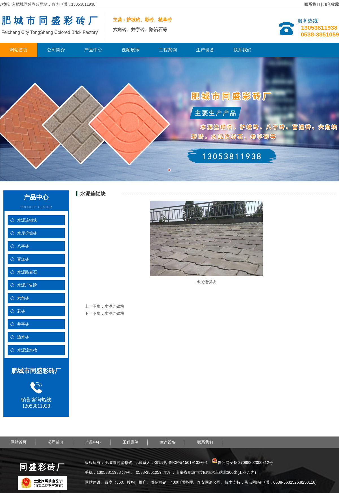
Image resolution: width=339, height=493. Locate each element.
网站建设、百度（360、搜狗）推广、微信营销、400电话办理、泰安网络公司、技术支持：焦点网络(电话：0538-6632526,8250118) (201, 482)
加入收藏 (331, 4)
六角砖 (23, 298)
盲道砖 (23, 259)
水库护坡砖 (27, 233)
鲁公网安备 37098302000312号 (242, 462)
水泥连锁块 (27, 220)
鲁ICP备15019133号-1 (188, 462)
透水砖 (23, 337)
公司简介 (56, 49)
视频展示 (130, 49)
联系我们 (312, 4)
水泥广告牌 (27, 285)
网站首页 (19, 49)
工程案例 (168, 49)
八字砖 (23, 246)
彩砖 (21, 311)
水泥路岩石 (27, 272)
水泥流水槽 (27, 350)
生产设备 (205, 49)
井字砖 (23, 324)
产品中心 (93, 49)
